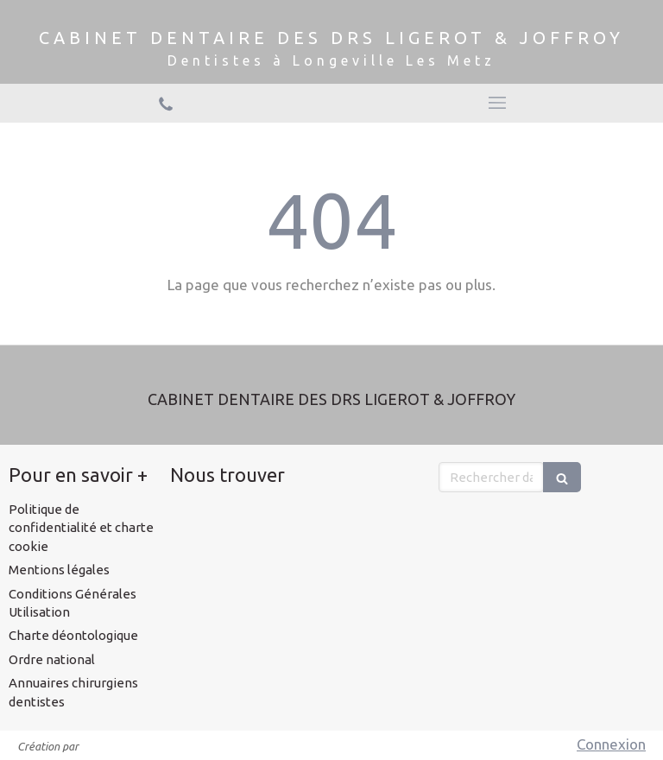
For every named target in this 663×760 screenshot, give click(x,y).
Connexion (611, 744)
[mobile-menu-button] (497, 103)
